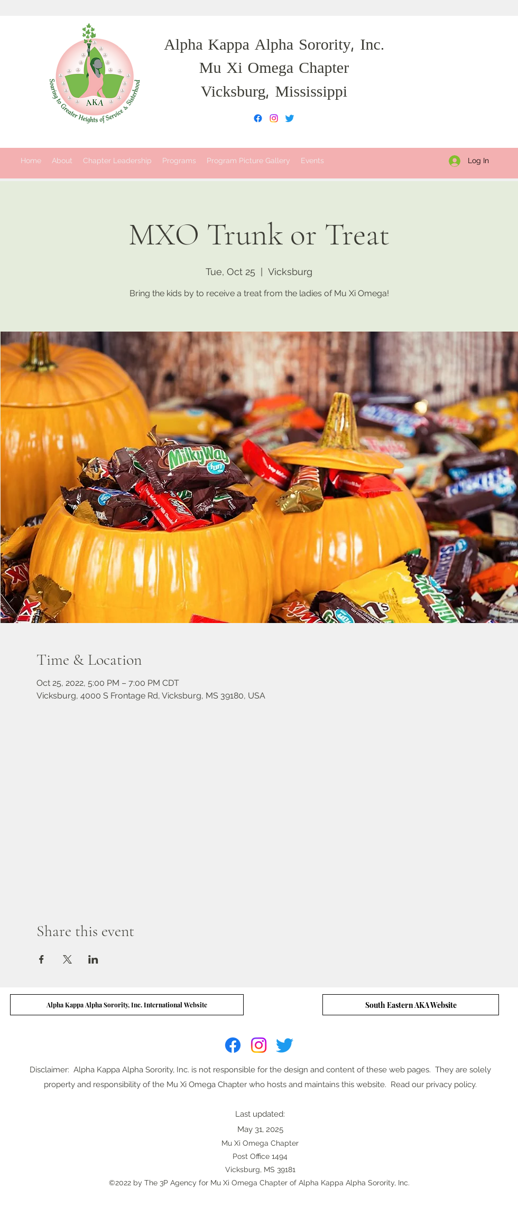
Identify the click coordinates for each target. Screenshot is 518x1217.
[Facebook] (258, 118)
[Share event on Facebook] (41, 959)
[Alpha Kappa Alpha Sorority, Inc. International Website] (127, 1004)
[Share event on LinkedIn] (93, 959)
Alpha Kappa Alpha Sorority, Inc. (274, 46)
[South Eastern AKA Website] (410, 1004)
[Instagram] (274, 118)
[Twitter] (289, 118)
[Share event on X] (67, 959)
